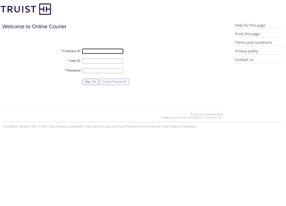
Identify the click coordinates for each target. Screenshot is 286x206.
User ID (74, 60)
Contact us (244, 59)
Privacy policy (246, 51)
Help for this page (250, 25)
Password (72, 70)
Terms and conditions (253, 42)
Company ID (70, 51)
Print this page (247, 33)
